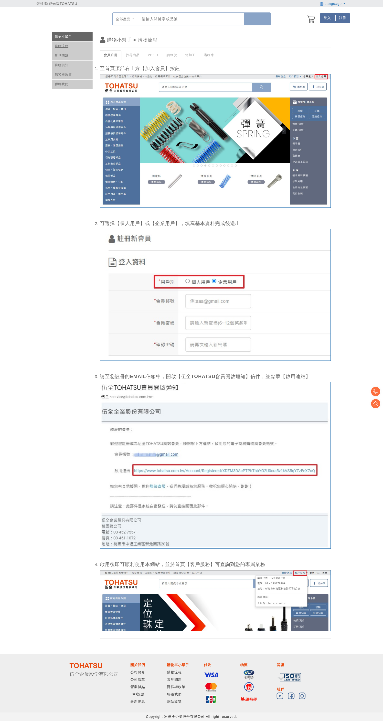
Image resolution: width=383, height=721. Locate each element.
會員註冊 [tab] (110, 55)
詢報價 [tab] (172, 55)
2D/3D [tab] (153, 55)
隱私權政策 (63, 74)
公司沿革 (137, 679)
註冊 (342, 18)
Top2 (376, 391)
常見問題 (61, 55)
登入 (327, 18)
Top (376, 404)
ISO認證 (137, 694)
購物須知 (61, 65)
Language (332, 4)
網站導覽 (174, 701)
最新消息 (137, 701)
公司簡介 (137, 672)
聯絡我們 (61, 84)
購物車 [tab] (209, 55)
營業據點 (137, 687)
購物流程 (61, 46)
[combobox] (190, 18)
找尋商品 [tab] (132, 55)
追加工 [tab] (190, 55)
